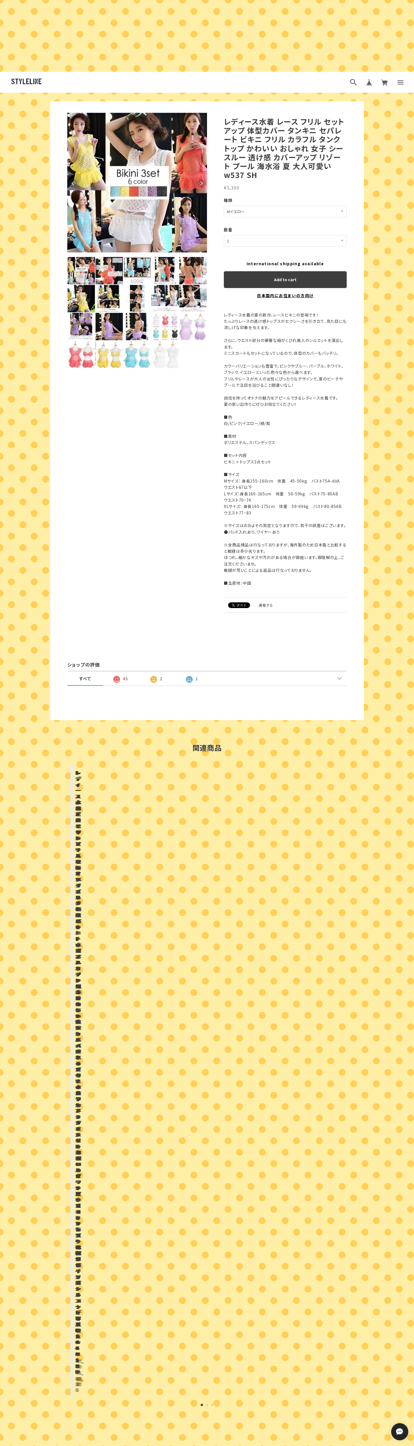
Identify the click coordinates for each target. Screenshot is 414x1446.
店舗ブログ (140, 1053)
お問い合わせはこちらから (207, 1293)
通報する (266, 604)
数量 (228, 229)
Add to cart (285, 279)
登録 (269, 1395)
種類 (228, 200)
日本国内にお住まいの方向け (285, 295)
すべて (85, 678)
